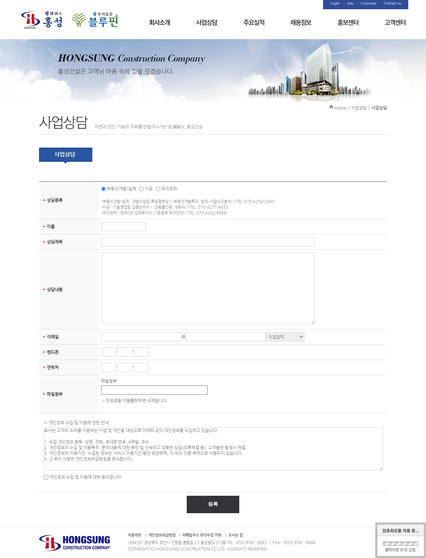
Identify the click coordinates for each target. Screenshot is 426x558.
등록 (213, 504)
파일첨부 (109, 380)
